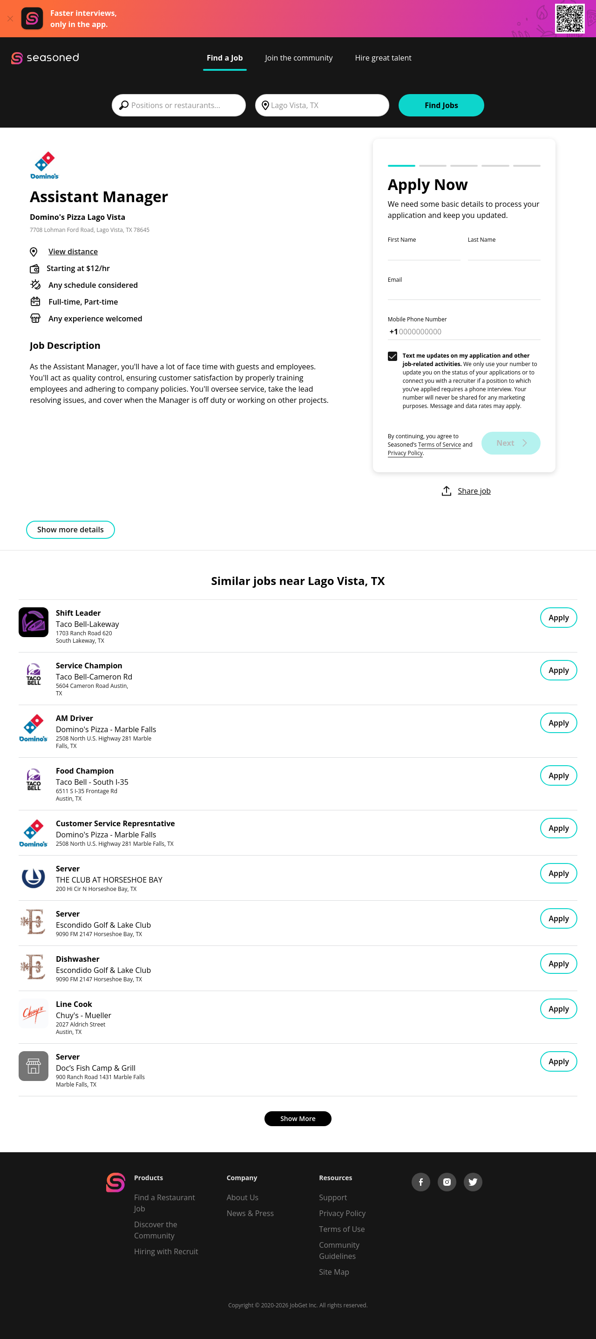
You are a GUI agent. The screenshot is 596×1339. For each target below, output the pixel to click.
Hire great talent (383, 58)
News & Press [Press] (250, 1213)
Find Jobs (441, 105)
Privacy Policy (405, 453)
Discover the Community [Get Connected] (155, 1230)
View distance (73, 251)
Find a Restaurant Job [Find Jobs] (164, 1203)
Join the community (299, 58)
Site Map (334, 1272)
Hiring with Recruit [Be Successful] (166, 1251)
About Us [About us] (243, 1197)
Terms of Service (439, 445)
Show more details (70, 529)
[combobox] (179, 105)
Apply (559, 617)
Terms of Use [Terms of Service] (342, 1229)
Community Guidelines (339, 1250)
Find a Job (225, 58)
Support (333, 1197)
